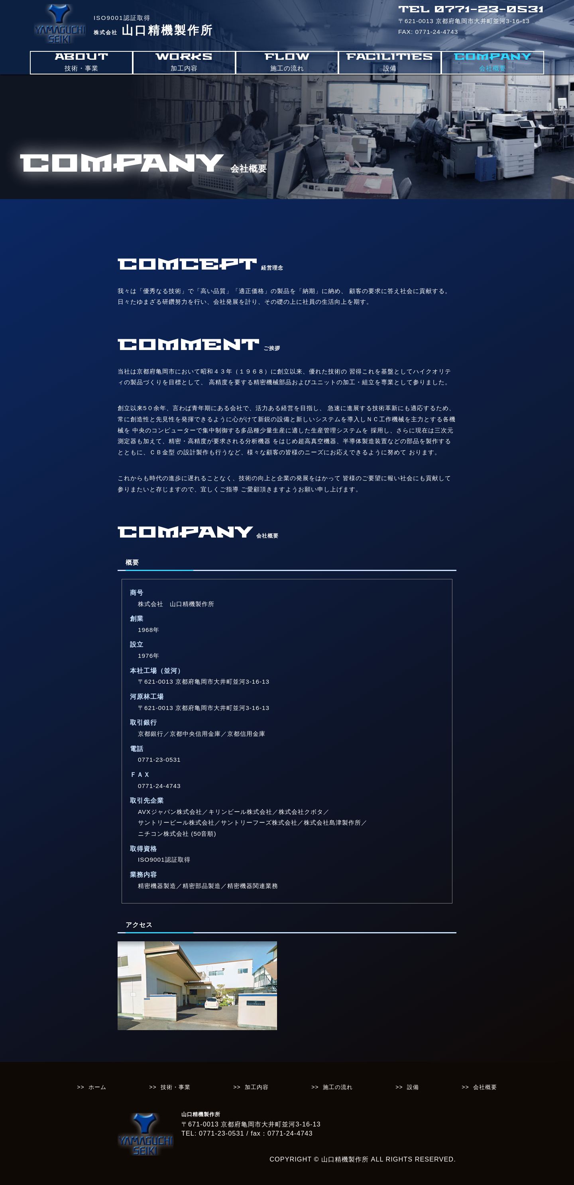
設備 (413, 1087)
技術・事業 (176, 1087)
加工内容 (257, 1087)
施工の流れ (338, 1087)
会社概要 (485, 1087)
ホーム (97, 1087)
